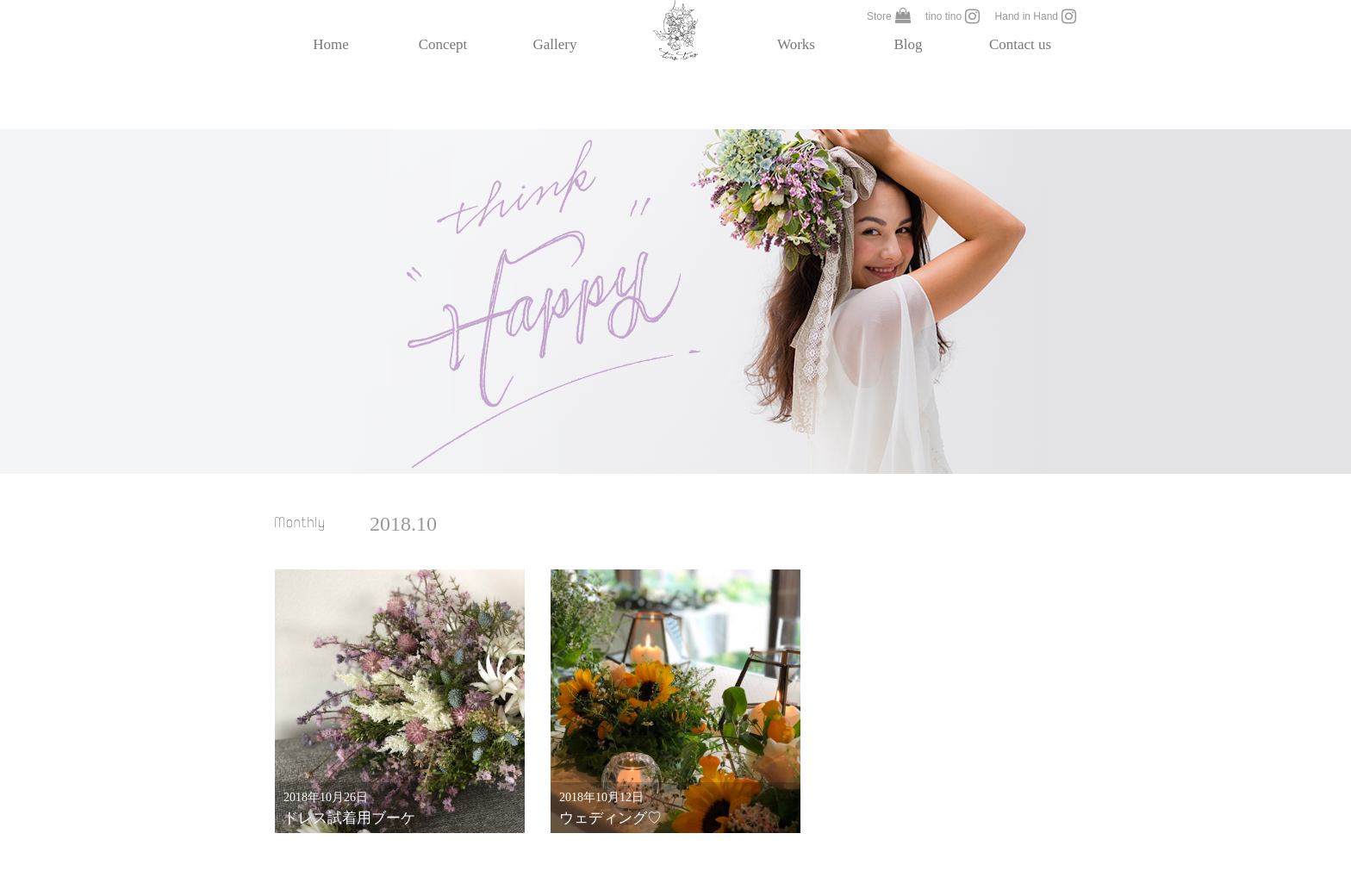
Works (796, 44)
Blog (907, 44)
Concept (443, 44)
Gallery (555, 44)
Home (331, 44)
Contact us (1020, 44)
